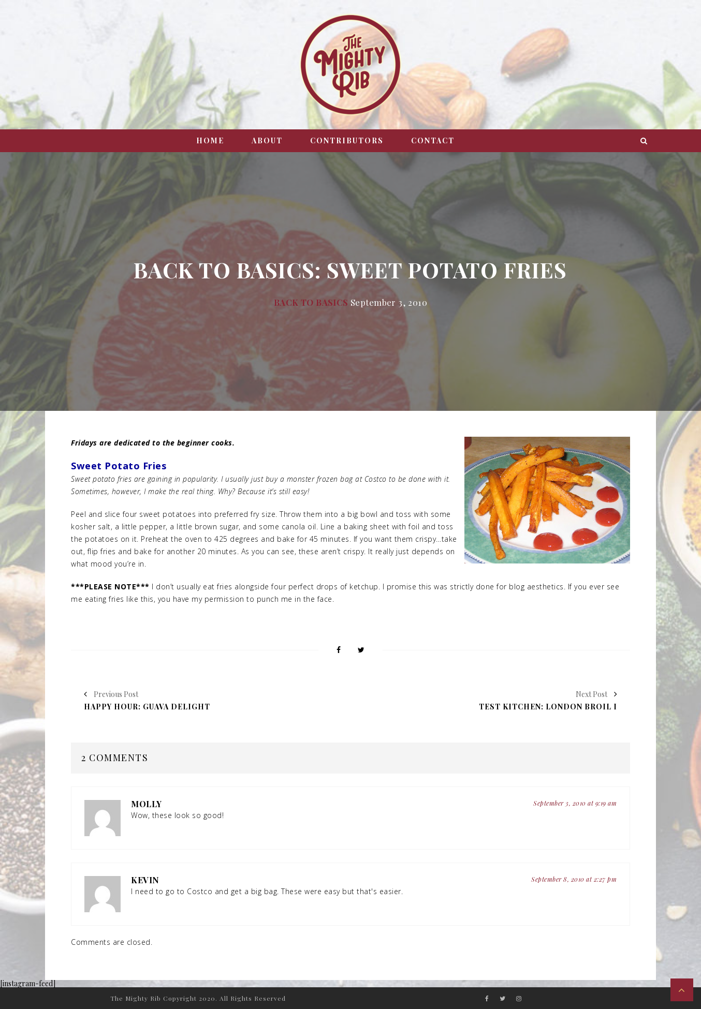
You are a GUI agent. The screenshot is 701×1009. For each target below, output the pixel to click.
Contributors (347, 140)
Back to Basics (311, 302)
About (267, 140)
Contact (433, 140)
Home (210, 140)
